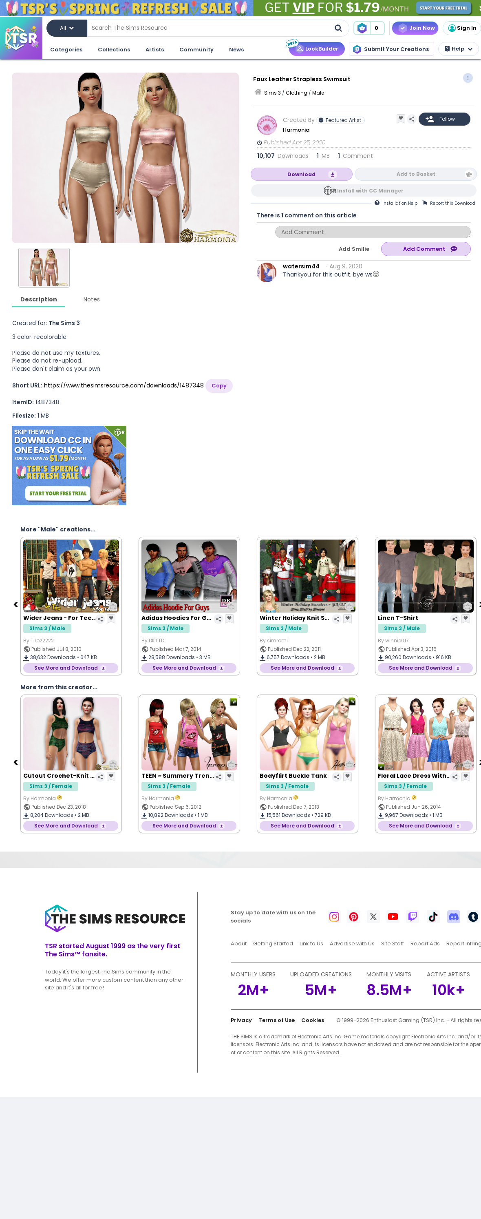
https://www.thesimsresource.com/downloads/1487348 (124, 385)
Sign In (462, 28)
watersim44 (301, 266)
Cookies (312, 1020)
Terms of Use (276, 1020)
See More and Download (66, 667)
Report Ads (425, 943)
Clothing (296, 92)
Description (38, 299)
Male (318, 92)
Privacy (241, 1020)
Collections (114, 49)
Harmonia (297, 130)
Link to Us (311, 943)
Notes (92, 299)
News (236, 49)
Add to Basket (416, 173)
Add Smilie (354, 249)
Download (301, 174)
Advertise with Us (352, 943)
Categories (66, 49)
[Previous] (16, 604)
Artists (155, 49)
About (239, 943)
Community (196, 49)
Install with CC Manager (370, 190)
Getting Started (273, 943)
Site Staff (392, 943)
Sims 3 (272, 92)
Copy (219, 385)
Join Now (422, 28)
